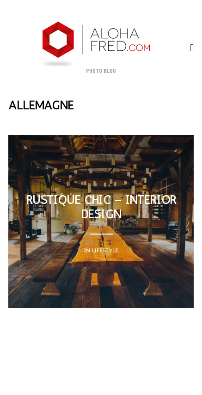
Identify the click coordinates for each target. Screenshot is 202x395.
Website (88, 353)
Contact (126, 353)
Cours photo (171, 353)
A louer (50, 362)
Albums (126, 362)
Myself (53, 353)
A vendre (89, 362)
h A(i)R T (163, 362)
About (20, 353)
